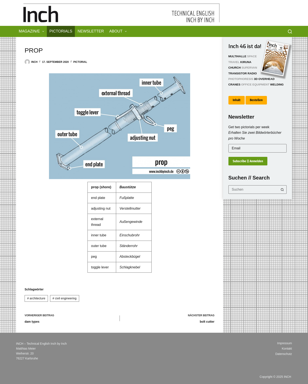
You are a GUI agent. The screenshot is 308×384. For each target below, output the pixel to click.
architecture (36, 298)
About (119, 31)
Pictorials (60, 31)
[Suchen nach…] (253, 189)
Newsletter (91, 31)
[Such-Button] (282, 189)
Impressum (284, 343)
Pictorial (80, 61)
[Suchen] (290, 31)
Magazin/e (32, 31)
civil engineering (65, 298)
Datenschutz (283, 354)
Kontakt (287, 348)
